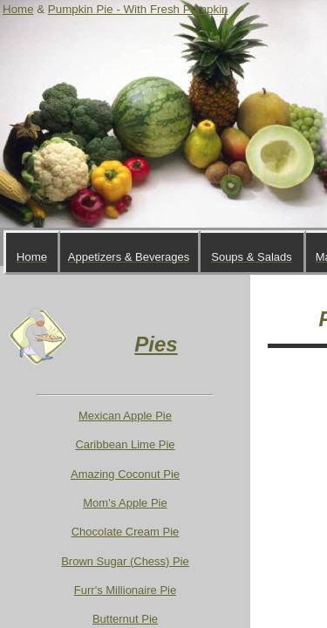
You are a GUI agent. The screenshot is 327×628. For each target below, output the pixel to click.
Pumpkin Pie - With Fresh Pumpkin (138, 9)
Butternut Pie (125, 618)
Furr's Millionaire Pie (125, 590)
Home (18, 9)
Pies (155, 344)
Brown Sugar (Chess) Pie (125, 561)
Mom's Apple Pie (125, 502)
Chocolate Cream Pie (126, 531)
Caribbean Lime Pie (124, 444)
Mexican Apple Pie (125, 415)
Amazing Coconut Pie (125, 474)
